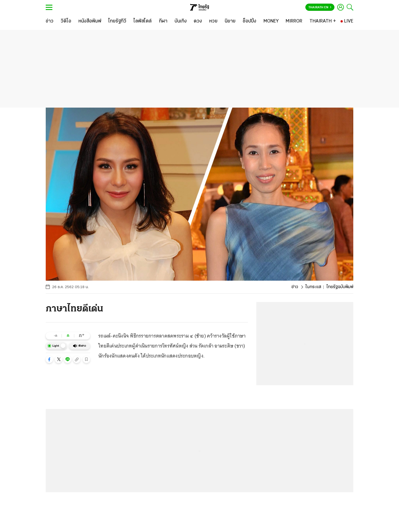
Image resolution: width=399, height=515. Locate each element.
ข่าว (294, 287)
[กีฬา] (163, 21)
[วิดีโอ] (66, 21)
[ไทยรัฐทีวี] (117, 21)
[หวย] (213, 21)
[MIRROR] (294, 21)
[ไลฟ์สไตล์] (143, 21)
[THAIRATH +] (323, 21)
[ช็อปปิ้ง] (249, 21)
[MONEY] (271, 21)
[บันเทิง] (181, 21)
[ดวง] (198, 21)
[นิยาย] (230, 21)
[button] (49, 359)
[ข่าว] (49, 21)
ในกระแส (313, 287)
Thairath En (319, 7)
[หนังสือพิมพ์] (89, 21)
